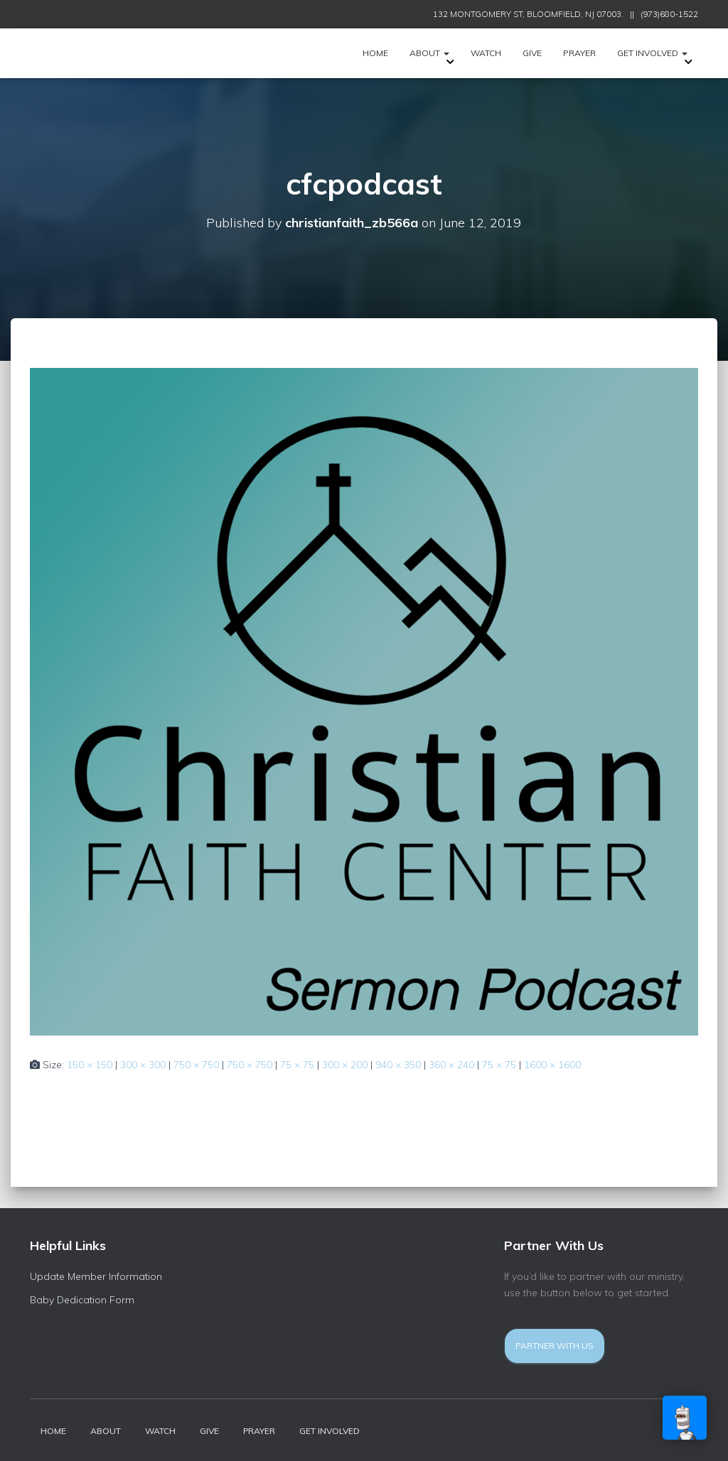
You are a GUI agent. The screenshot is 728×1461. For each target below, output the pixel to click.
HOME (375, 53)
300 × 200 (345, 1064)
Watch (486, 53)
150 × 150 (89, 1064)
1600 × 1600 (552, 1064)
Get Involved (652, 53)
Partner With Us (554, 1345)
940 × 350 (398, 1064)
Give (532, 53)
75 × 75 (297, 1064)
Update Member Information (96, 1276)
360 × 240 (451, 1064)
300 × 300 (143, 1064)
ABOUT (429, 53)
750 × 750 (196, 1064)
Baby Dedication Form (82, 1299)
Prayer (579, 53)
